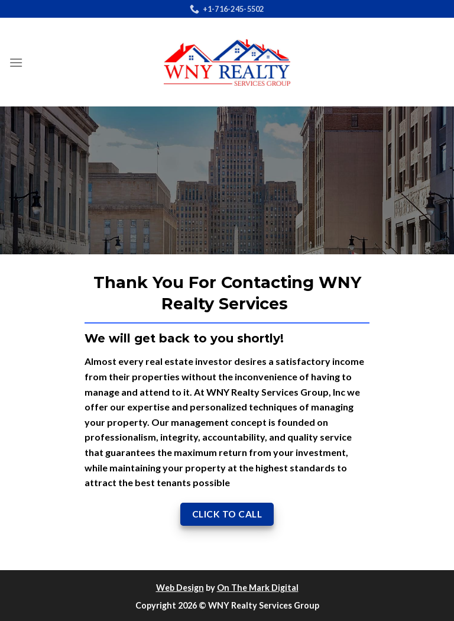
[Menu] (16, 62)
